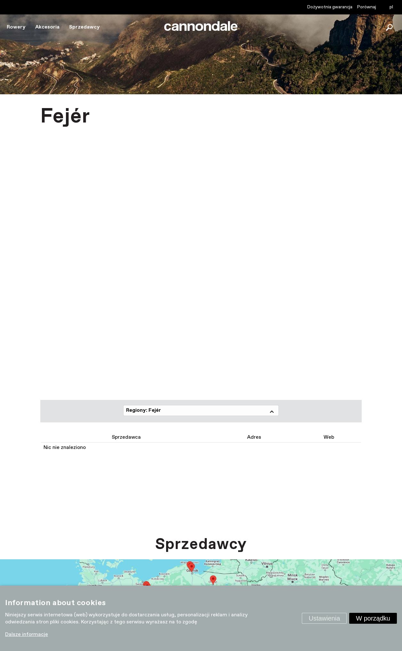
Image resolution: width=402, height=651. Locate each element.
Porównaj (366, 7)
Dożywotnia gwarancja (329, 7)
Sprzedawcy (84, 27)
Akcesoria (47, 27)
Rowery (16, 27)
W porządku (373, 618)
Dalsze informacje (26, 634)
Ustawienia (324, 618)
